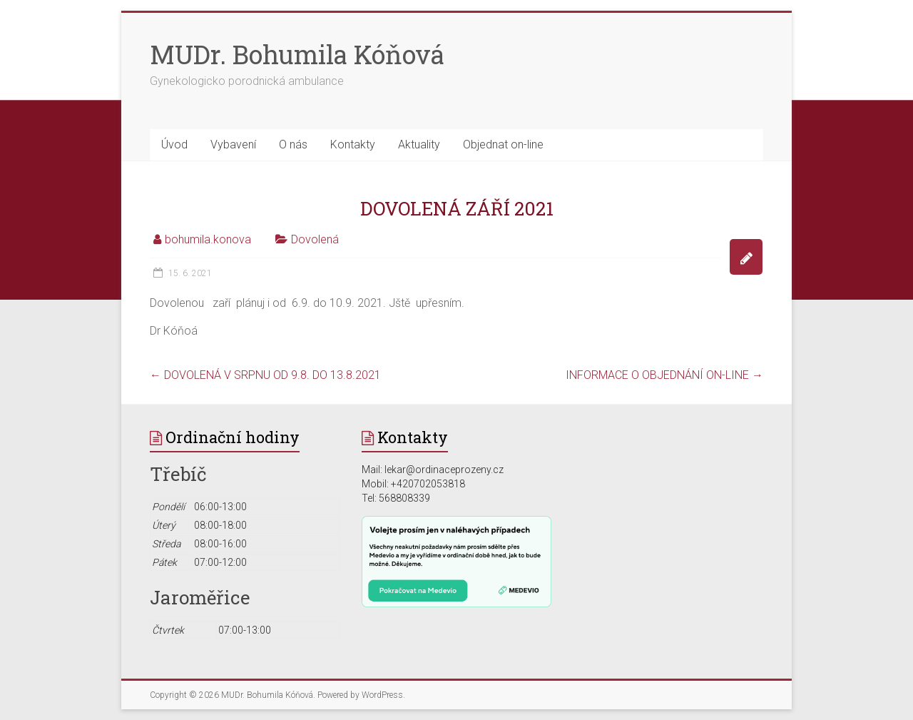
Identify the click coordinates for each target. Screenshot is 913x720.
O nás (293, 144)
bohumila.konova (208, 239)
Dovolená (315, 239)
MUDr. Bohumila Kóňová (297, 54)
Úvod (174, 144)
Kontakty (352, 144)
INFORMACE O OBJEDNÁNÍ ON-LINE (664, 375)
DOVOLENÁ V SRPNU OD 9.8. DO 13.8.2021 (265, 375)
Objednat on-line (503, 144)
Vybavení (233, 144)
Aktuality (419, 144)
